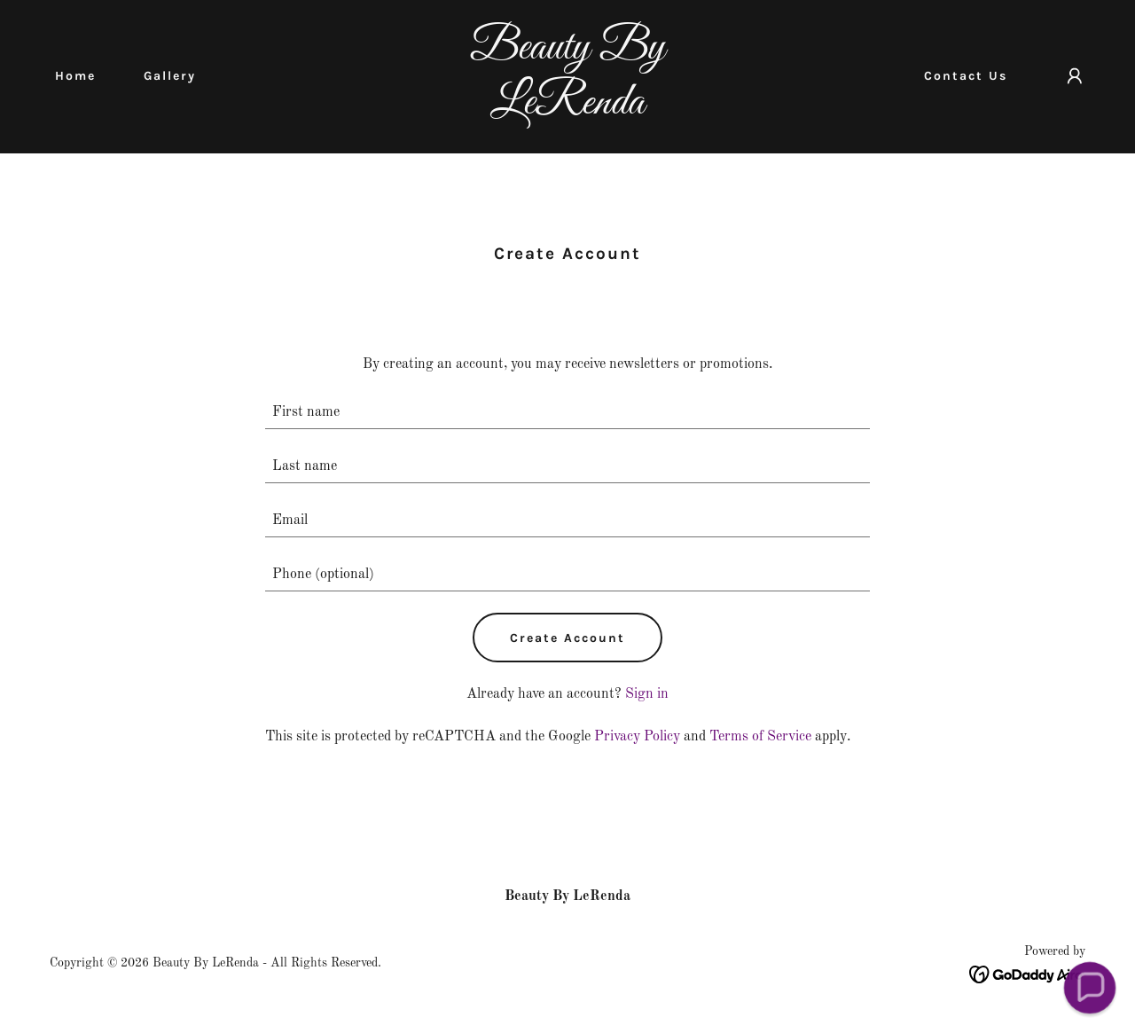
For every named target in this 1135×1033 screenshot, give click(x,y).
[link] (568, 110)
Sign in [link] (647, 694)
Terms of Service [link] (760, 737)
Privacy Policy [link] (637, 737)
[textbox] (568, 412)
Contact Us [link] (965, 75)
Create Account (567, 638)
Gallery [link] (170, 75)
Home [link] (75, 75)
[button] (1074, 76)
